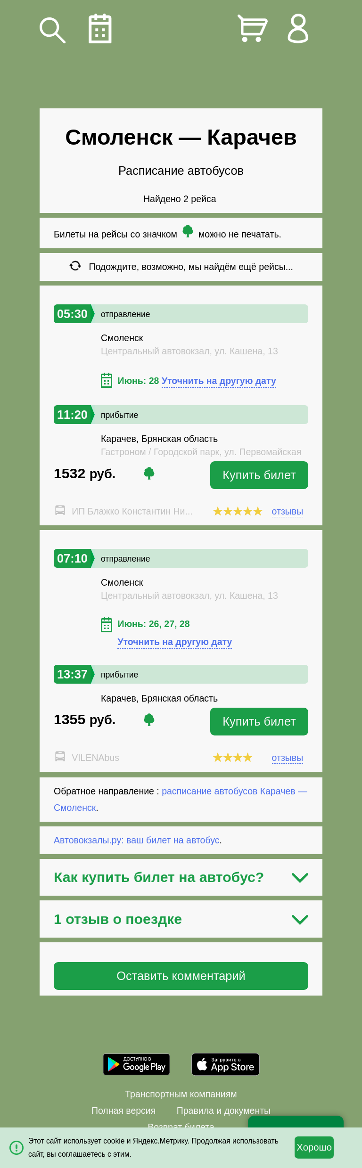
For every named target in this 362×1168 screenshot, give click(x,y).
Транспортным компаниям (181, 1094)
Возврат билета (181, 1127)
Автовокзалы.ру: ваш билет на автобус (136, 840)
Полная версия (123, 1110)
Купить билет (259, 475)
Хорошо (314, 1147)
